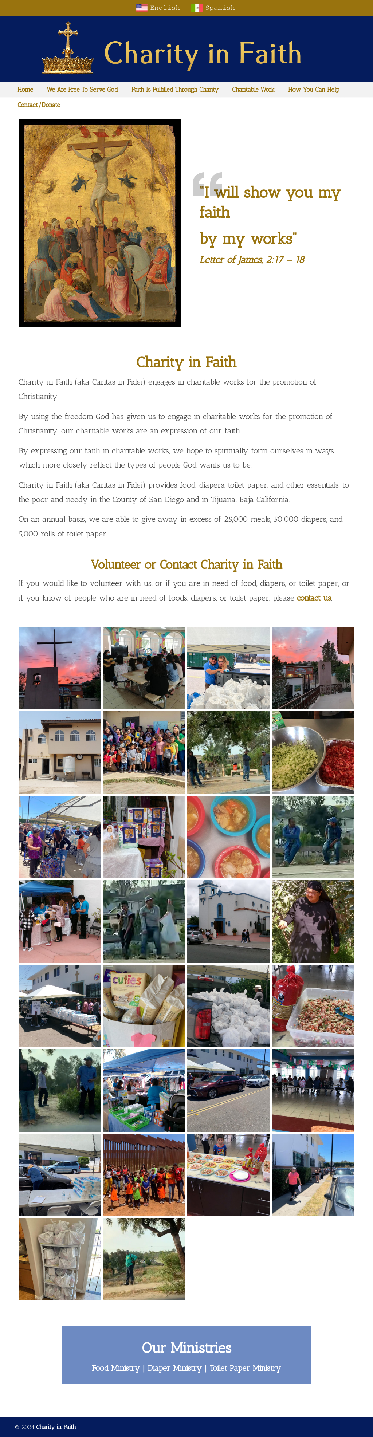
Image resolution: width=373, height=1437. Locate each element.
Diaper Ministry (175, 1368)
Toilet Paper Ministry (245, 1368)
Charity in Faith (186, 48)
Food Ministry (116, 1368)
